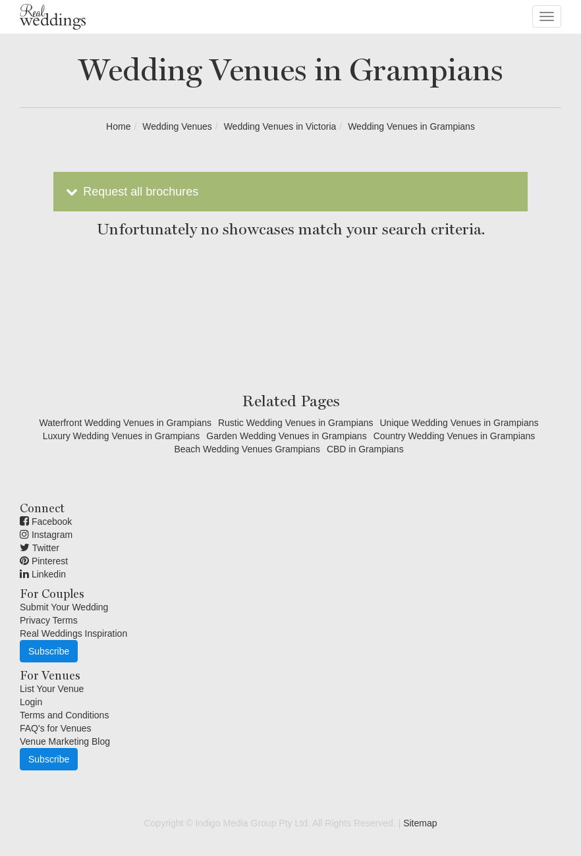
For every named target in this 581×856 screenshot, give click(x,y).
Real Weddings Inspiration (73, 633)
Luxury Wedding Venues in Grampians (121, 436)
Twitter (39, 548)
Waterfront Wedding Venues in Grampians (125, 422)
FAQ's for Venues (56, 728)
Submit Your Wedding (64, 607)
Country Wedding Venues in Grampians (455, 436)
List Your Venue (52, 688)
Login (31, 702)
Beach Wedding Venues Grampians (247, 449)
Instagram (46, 534)
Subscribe (48, 651)
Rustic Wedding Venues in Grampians (296, 422)
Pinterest (44, 561)
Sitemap (420, 823)
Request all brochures (130, 191)
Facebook (46, 521)
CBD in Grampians (365, 449)
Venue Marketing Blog (65, 741)
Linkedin (43, 574)
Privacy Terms (49, 620)
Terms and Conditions (64, 715)
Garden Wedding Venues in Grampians (286, 436)
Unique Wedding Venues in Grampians (459, 422)
